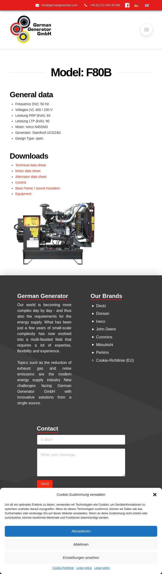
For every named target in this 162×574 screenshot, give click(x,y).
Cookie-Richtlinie (63, 568)
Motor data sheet (27, 171)
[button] (154, 494)
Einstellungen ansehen (81, 557)
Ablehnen (80, 544)
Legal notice (84, 568)
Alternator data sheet (30, 177)
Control (20, 182)
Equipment (23, 194)
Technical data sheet (30, 165)
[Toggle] (146, 29)
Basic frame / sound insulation (37, 188)
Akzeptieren (80, 531)
